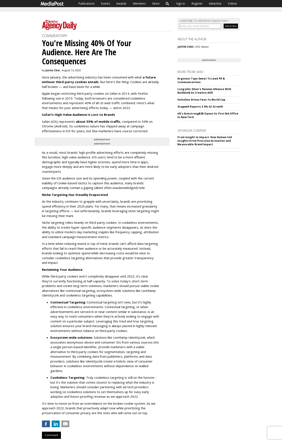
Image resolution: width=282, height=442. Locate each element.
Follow (232, 3)
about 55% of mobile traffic (98, 121)
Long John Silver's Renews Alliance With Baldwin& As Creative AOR (204, 90)
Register (197, 3)
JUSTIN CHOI (185, 47)
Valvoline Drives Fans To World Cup (201, 99)
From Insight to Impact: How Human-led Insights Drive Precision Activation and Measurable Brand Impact (204, 140)
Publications (86, 3)
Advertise (215, 3)
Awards (121, 3)
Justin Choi (53, 70)
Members (139, 3)
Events (105, 3)
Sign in (180, 3)
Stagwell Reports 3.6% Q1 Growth (200, 106)
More (156, 3)
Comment (51, 435)
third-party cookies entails (77, 82)
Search (167, 3)
